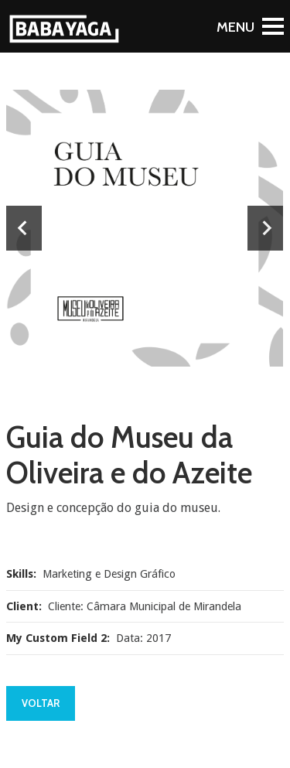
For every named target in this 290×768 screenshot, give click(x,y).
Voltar (41, 703)
